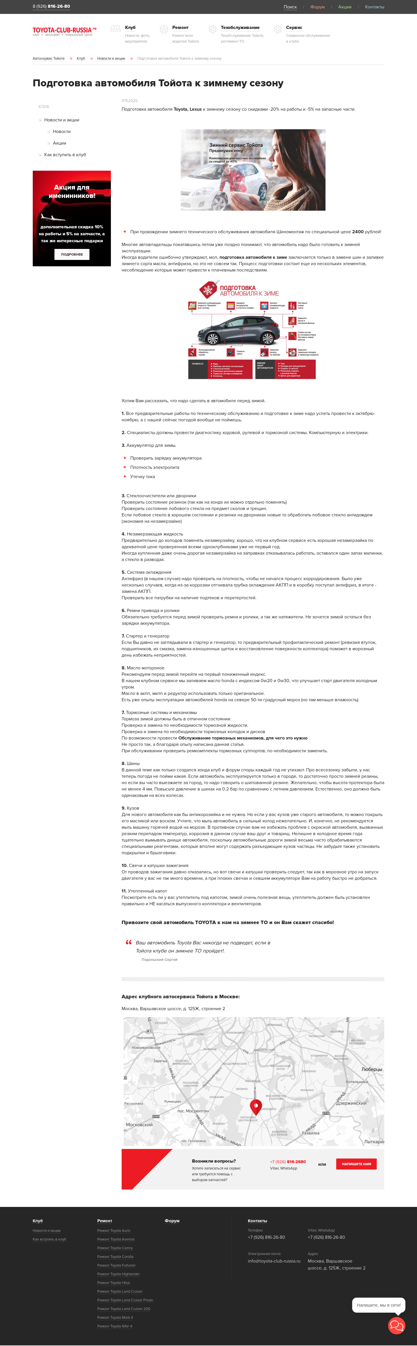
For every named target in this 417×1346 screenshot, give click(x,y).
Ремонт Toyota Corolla (115, 1257)
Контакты (374, 7)
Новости (62, 132)
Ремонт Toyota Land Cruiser (119, 1292)
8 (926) (54, 7)
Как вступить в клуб (65, 156)
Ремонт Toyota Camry (115, 1248)
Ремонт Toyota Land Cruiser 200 (123, 1309)
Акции (345, 7)
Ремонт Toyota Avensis (116, 1240)
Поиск (290, 7)
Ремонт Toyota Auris (113, 1231)
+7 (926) (289, 1162)
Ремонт (105, 1221)
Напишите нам (356, 1164)
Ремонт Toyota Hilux (113, 1283)
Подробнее (72, 255)
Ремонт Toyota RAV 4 (114, 1327)
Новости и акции (61, 121)
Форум (317, 7)
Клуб (38, 1221)
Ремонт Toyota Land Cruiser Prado (125, 1300)
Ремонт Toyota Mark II (115, 1318)
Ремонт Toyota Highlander (118, 1274)
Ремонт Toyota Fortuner (116, 1266)
